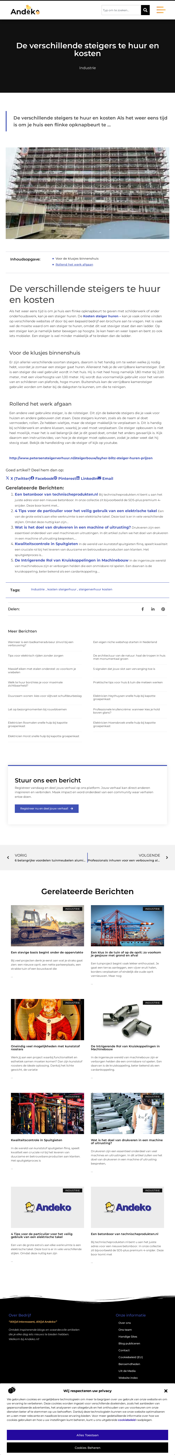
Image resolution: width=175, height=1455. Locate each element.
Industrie (87, 68)
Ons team (125, 1330)
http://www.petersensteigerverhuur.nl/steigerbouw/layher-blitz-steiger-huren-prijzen (81, 458)
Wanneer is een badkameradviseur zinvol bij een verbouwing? (40, 643)
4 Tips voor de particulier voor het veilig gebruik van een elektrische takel (86, 511)
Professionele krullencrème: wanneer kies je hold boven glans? (126, 711)
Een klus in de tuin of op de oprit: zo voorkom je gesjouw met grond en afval (126, 954)
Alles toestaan (88, 1435)
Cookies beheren (87, 1448)
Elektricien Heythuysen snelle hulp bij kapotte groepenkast (124, 697)
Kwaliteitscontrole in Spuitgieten (46, 544)
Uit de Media (127, 1371)
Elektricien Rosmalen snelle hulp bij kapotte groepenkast (37, 724)
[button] (166, 1391)
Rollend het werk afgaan (74, 264)
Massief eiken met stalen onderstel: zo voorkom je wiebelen (42, 670)
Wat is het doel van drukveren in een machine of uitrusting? (73, 527)
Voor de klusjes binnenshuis (77, 258)
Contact (124, 1350)
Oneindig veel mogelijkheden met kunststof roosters (45, 1048)
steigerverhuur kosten (95, 589)
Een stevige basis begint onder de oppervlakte (47, 952)
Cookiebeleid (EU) (130, 1357)
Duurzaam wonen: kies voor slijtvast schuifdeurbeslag (45, 696)
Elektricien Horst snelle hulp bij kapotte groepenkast (43, 736)
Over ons (124, 1323)
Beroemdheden (129, 1364)
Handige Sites (127, 1336)
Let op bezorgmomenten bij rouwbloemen (37, 709)
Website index (128, 1378)
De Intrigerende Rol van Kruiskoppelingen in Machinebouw (72, 560)
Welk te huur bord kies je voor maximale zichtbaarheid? (35, 684)
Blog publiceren (129, 1343)
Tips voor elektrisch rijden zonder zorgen (35, 655)
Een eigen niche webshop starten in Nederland (125, 642)
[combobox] (121, 10)
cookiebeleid (127, 1420)
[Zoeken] (145, 10)
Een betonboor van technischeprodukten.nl (56, 494)
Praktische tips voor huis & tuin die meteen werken (128, 682)
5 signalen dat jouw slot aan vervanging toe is (124, 668)
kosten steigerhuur (61, 589)
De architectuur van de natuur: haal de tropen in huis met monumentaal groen (129, 657)
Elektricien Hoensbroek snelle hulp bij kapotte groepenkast (124, 724)
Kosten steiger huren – (102, 316)
